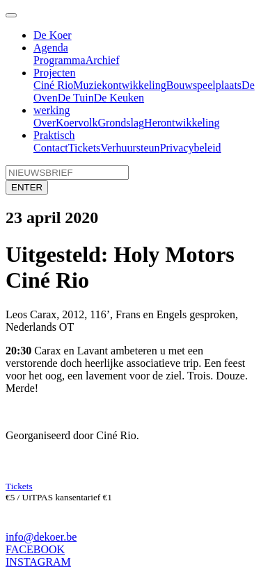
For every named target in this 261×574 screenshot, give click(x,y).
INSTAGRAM (38, 562)
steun (148, 148)
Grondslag (120, 123)
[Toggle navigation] (11, 15)
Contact (50, 148)
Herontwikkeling (181, 123)
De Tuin (76, 98)
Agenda (50, 48)
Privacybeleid (190, 148)
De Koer (52, 35)
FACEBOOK (35, 549)
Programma (59, 60)
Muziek (90, 85)
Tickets (84, 148)
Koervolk (76, 123)
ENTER (26, 187)
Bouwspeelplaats (204, 85)
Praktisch (54, 135)
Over (44, 123)
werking (51, 110)
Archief (103, 60)
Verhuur (118, 148)
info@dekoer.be (41, 537)
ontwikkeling (136, 85)
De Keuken (119, 98)
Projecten (54, 73)
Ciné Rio (53, 85)
